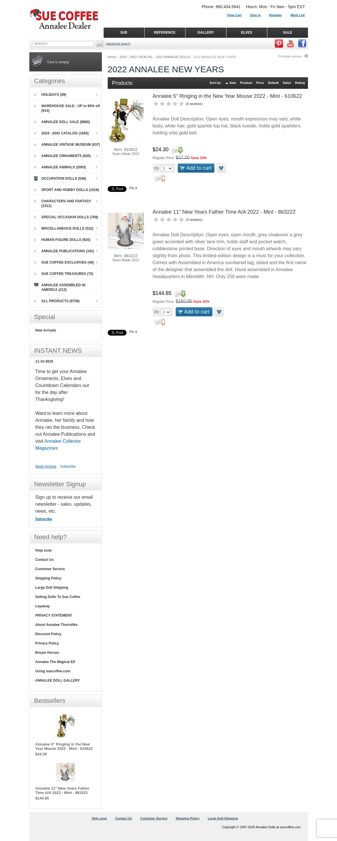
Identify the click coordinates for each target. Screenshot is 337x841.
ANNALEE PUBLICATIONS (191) (64, 251)
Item (233, 82)
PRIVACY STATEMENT (53, 615)
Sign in (255, 15)
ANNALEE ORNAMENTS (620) (62, 156)
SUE (123, 32)
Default (273, 82)
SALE (287, 32)
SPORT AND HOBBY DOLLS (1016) (66, 190)
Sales (287, 82)
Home (112, 57)
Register (275, 15)
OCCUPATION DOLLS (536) (60, 178)
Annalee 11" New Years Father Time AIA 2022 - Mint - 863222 (224, 212)
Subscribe (68, 466)
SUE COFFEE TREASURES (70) (63, 274)
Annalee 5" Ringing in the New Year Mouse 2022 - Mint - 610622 (227, 96)
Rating (300, 82)
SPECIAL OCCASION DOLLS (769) (66, 217)
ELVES (246, 32)
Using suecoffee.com (53, 671)
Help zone (43, 550)
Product (246, 82)
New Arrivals (45, 330)
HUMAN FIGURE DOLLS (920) (62, 240)
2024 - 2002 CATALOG (136, 57)
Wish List (298, 15)
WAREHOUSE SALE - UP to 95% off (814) (67, 108)
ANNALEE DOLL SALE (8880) (62, 122)
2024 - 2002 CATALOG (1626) (61, 133)
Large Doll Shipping (51, 588)
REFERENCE (164, 32)
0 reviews (194, 104)
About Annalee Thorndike (56, 625)
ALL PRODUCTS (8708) (57, 301)
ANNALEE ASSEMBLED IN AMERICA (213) (60, 287)
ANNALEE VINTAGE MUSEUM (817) (67, 145)
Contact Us (44, 560)
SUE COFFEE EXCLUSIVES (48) (64, 262)
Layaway (42, 606)
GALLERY (205, 32)
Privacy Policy (47, 643)
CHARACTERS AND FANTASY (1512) (62, 203)
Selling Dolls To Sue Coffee (57, 597)
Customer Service (50, 569)
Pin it (133, 188)
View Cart (234, 15)
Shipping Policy (48, 578)
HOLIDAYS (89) (50, 95)
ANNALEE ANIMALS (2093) (60, 167)
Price (260, 82)
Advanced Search (118, 43)
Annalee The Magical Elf (55, 662)
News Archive (46, 466)
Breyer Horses (47, 653)
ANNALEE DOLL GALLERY (57, 680)
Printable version (290, 56)
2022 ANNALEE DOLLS (173, 57)
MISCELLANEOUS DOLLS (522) (63, 228)
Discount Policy (48, 634)
